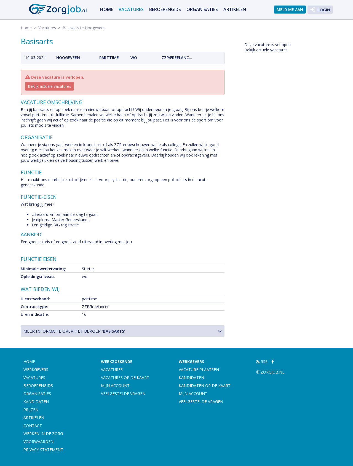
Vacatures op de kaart (125, 377)
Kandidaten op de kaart (205, 385)
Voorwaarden (38, 441)
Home (106, 9)
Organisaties (202, 9)
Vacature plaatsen (199, 369)
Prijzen (30, 409)
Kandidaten (36, 401)
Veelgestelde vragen (123, 393)
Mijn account (115, 385)
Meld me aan (290, 9)
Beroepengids (165, 9)
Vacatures (131, 9)
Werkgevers (35, 369)
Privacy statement (43, 449)
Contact (32, 425)
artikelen (234, 9)
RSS (262, 361)
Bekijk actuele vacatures (49, 86)
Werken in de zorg (43, 433)
